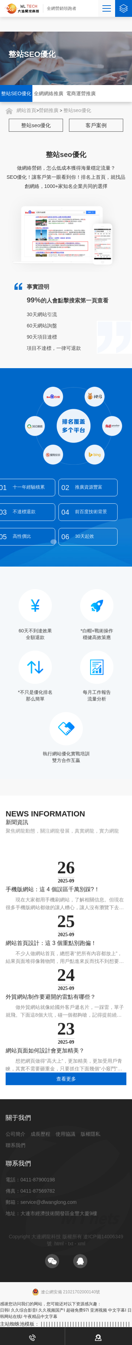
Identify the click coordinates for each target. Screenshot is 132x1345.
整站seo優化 (77, 110)
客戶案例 (96, 125)
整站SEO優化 (16, 93)
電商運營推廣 (81, 93)
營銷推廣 (48, 110)
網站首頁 (26, 110)
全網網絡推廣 (48, 93)
